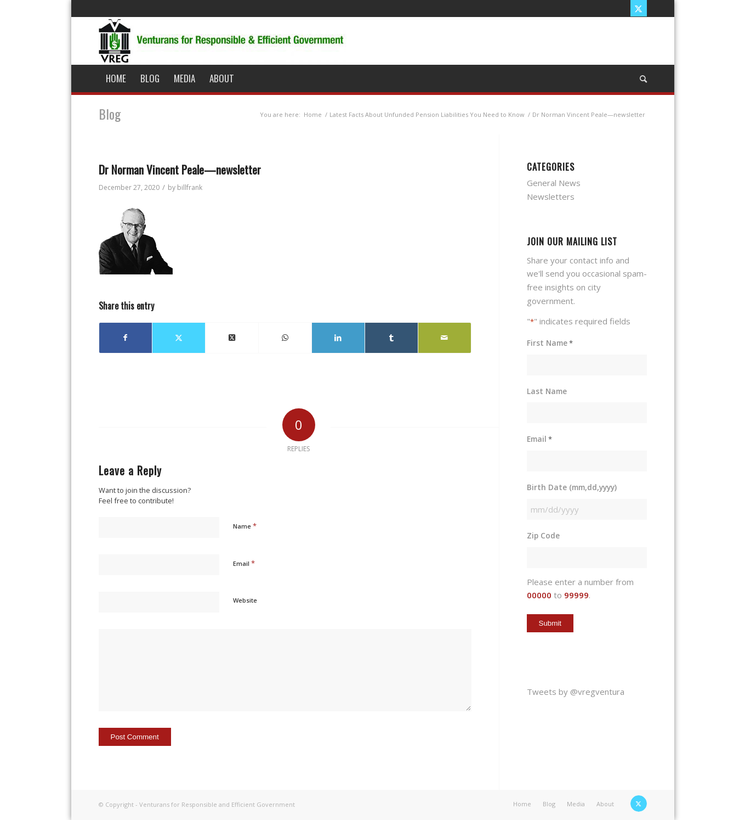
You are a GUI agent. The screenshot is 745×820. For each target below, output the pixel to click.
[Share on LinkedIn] (338, 338)
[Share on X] (178, 338)
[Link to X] (638, 8)
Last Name (547, 391)
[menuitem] (116, 78)
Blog (110, 113)
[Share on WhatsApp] (285, 338)
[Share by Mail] (444, 338)
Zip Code (543, 535)
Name (245, 526)
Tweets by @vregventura (575, 691)
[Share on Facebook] (125, 338)
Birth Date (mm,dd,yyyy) (572, 487)
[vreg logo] (222, 40)
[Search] (640, 78)
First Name (550, 343)
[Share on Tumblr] (391, 338)
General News (554, 182)
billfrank (189, 187)
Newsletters (551, 196)
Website (245, 600)
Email (244, 563)
